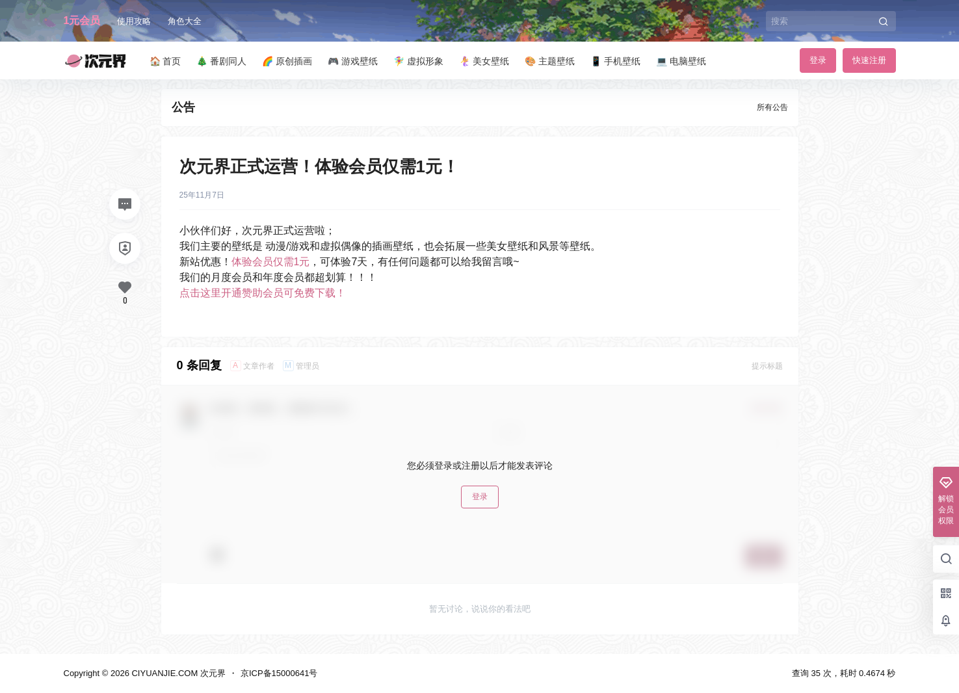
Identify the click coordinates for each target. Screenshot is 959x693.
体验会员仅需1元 (270, 261)
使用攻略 (134, 21)
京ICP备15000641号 (279, 673)
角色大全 (185, 21)
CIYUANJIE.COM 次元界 (177, 673)
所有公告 (772, 107)
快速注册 (869, 60)
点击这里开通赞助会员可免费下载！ (262, 292)
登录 (817, 60)
